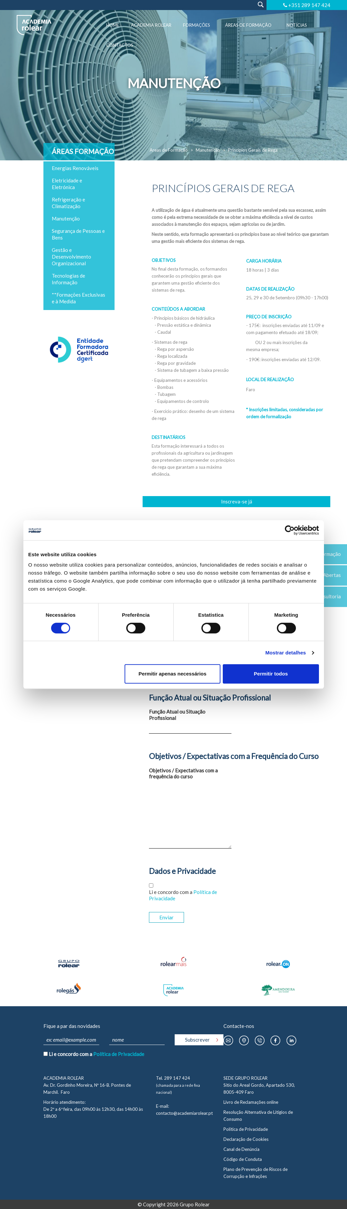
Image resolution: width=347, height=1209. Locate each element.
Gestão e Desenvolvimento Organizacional (71, 256)
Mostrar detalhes (285, 652)
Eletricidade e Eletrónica (67, 183)
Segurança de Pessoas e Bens (78, 234)
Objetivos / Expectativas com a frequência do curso (183, 773)
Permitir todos (271, 673)
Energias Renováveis (75, 168)
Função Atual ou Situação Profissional (177, 715)
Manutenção (208, 150)
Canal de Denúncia (241, 1149)
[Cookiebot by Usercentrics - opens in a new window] (290, 530)
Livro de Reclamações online (250, 1102)
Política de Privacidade (118, 1054)
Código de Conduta (242, 1159)
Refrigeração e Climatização (68, 202)
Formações (196, 25)
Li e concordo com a (183, 895)
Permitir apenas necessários (172, 673)
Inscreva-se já (236, 501)
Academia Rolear (151, 25)
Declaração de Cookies (246, 1139)
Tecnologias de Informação (68, 279)
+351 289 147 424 (309, 5)
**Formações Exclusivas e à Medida (78, 298)
